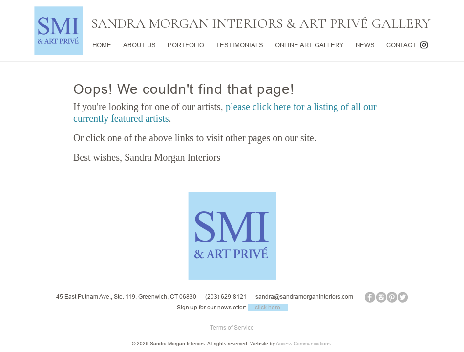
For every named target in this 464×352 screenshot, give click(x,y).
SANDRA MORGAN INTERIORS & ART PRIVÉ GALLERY (260, 23)
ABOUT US (139, 45)
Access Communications (303, 343)
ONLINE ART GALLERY (309, 45)
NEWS (365, 45)
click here (267, 307)
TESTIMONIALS (239, 45)
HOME (101, 45)
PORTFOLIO (186, 45)
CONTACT (401, 45)
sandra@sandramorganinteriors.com (304, 296)
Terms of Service (232, 327)
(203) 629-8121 (226, 296)
